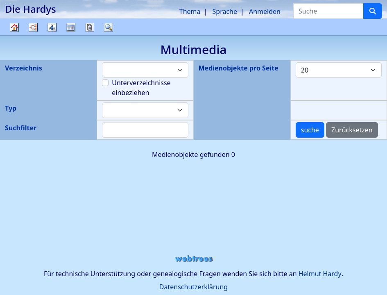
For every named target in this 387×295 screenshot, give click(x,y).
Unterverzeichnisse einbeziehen (141, 87)
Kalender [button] (70, 27)
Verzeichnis (23, 68)
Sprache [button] (225, 11)
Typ (10, 108)
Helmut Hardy (320, 273)
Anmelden (265, 11)
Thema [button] (190, 11)
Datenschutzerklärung (193, 286)
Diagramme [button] (33, 27)
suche (310, 129)
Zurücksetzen (352, 129)
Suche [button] (108, 27)
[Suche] (372, 11)
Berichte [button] (89, 27)
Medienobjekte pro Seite (238, 68)
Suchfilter (20, 127)
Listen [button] (52, 27)
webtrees (193, 258)
